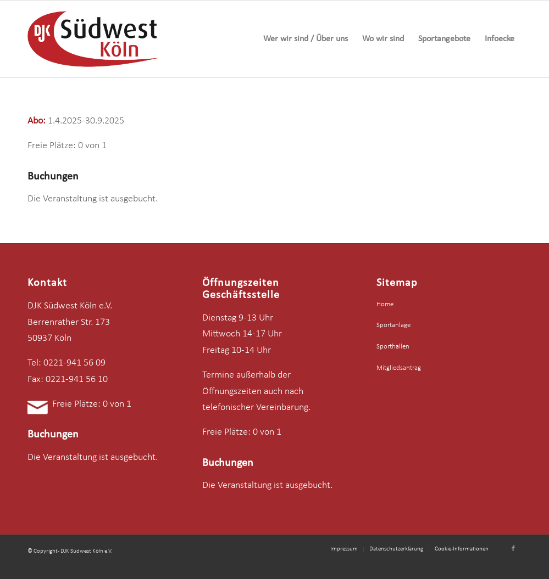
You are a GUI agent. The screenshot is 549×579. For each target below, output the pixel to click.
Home (384, 304)
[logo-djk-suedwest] (93, 39)
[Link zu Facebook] (513, 549)
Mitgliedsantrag (398, 368)
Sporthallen (392, 346)
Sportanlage (393, 325)
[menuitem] (305, 39)
